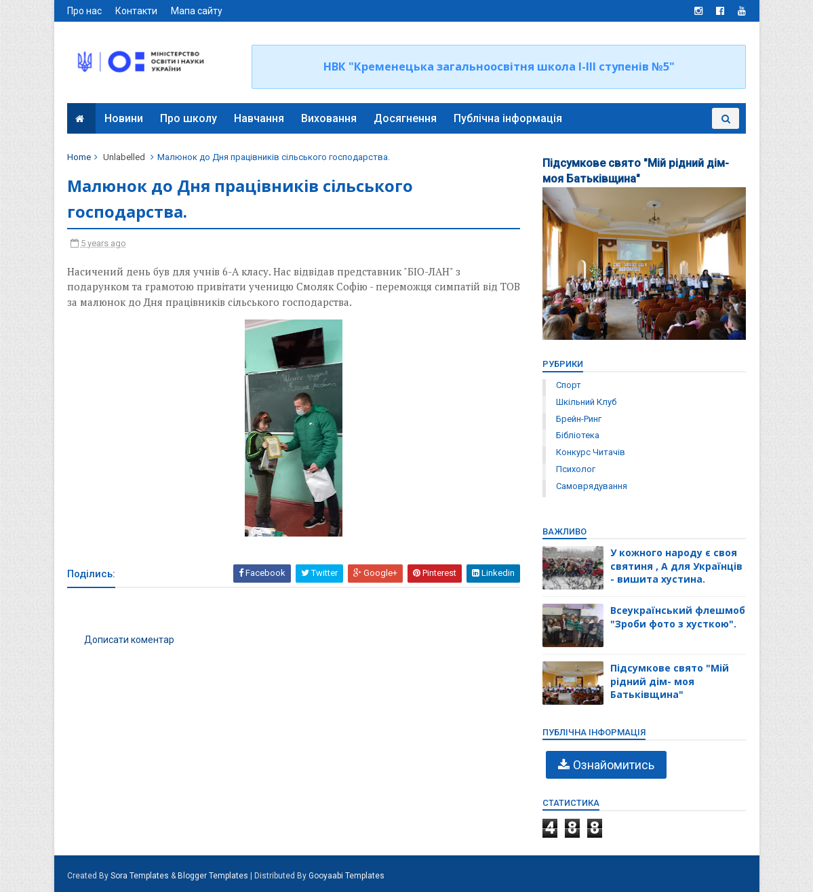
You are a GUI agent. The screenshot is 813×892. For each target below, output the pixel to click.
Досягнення (405, 118)
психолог (575, 469)
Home (80, 157)
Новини (124, 118)
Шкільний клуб (586, 402)
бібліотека (577, 435)
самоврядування (591, 486)
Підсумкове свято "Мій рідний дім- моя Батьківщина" (669, 681)
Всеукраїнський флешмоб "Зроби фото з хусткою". (677, 617)
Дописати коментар (130, 640)
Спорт (568, 385)
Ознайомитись (613, 765)
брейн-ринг (578, 419)
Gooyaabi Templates (347, 875)
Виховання (329, 118)
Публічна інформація (508, 118)
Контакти (137, 10)
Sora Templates (140, 875)
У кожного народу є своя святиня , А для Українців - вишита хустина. (676, 565)
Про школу (189, 118)
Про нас (85, 10)
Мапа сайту (197, 10)
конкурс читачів (590, 452)
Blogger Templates (213, 875)
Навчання (260, 118)
